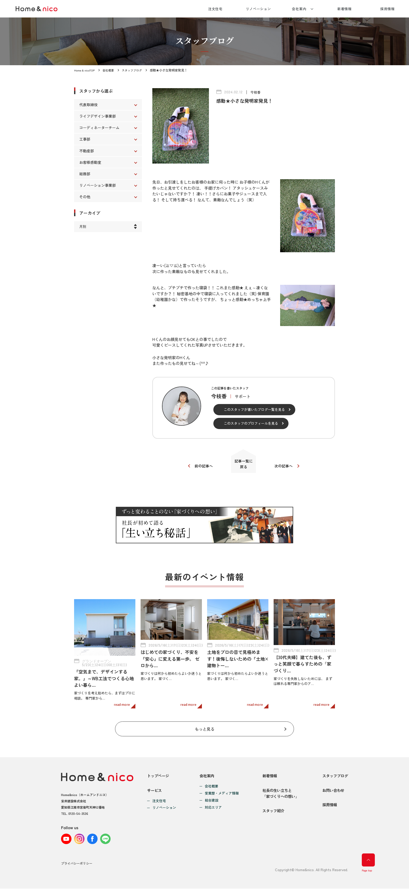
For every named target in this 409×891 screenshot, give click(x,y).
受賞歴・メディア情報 (220, 790)
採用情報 (387, 8)
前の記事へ (201, 468)
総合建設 (210, 797)
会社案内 (299, 8)
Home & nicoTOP (85, 70)
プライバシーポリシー (76, 866)
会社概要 (111, 70)
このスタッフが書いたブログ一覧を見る (254, 409)
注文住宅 (215, 8)
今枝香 (255, 92)
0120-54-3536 (78, 810)
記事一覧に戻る (244, 466)
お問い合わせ (332, 791)
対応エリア (211, 804)
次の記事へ (286, 468)
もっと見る (205, 724)
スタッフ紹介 (271, 817)
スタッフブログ (136, 70)
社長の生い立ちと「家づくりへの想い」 (278, 795)
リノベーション (258, 8)
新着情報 (344, 8)
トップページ (159, 773)
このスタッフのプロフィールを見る (251, 423)
